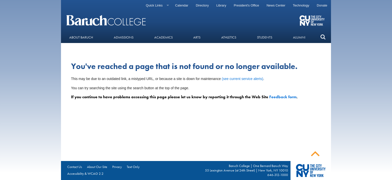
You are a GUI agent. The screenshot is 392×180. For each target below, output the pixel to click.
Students (264, 37)
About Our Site (97, 166)
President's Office (246, 5)
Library (221, 5)
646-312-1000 (277, 174)
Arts (196, 37)
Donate (322, 5)
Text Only (133, 166)
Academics (163, 37)
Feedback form (282, 97)
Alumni (299, 37)
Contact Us (74, 166)
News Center (275, 5)
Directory (202, 5)
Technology (301, 5)
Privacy (117, 166)
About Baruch (81, 37)
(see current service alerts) (242, 79)
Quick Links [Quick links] (154, 5)
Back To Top (315, 154)
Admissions (124, 37)
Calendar (181, 5)
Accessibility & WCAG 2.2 (85, 173)
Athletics (228, 37)
